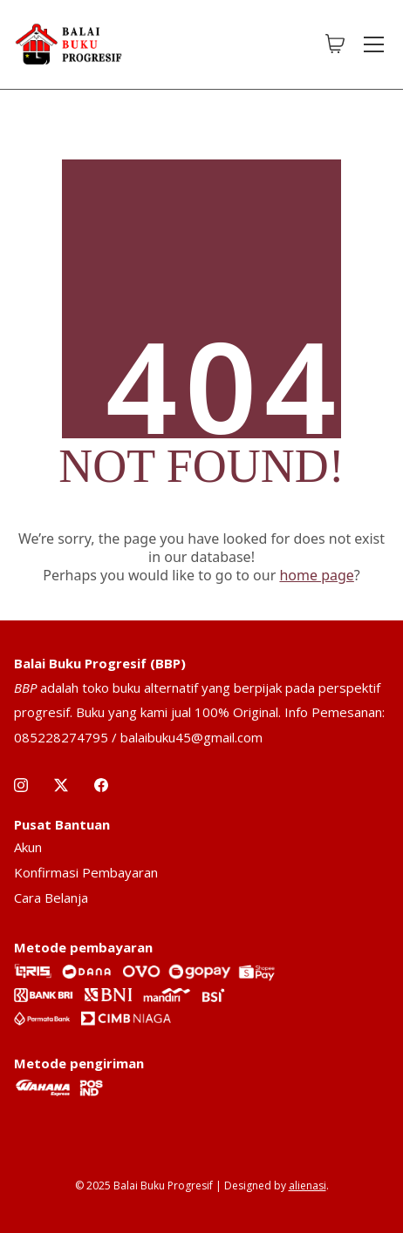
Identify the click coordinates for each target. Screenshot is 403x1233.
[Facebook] (101, 785)
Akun (28, 847)
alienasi (307, 1185)
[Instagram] (21, 785)
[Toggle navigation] (374, 44)
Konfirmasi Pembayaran (86, 872)
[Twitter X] (61, 785)
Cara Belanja (51, 897)
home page (316, 575)
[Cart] (335, 44)
